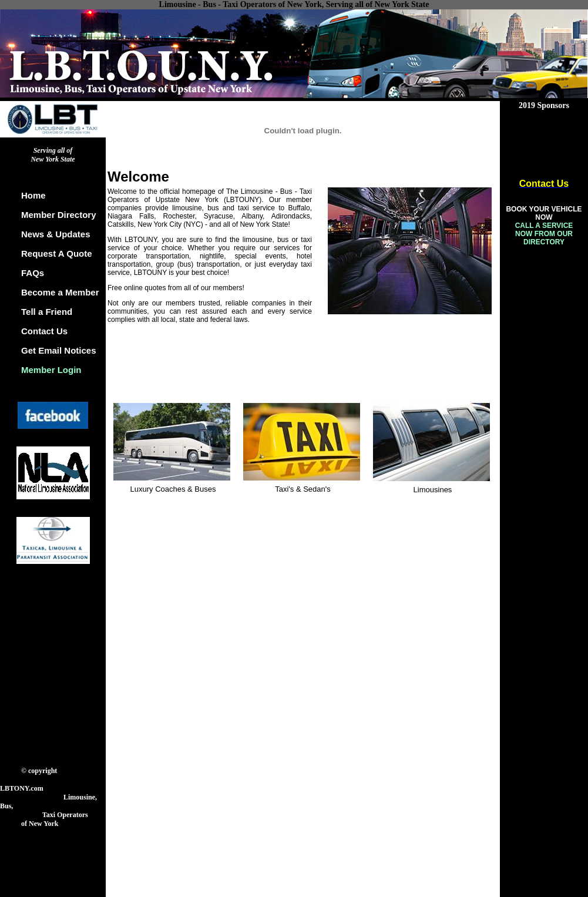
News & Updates (55, 234)
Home (33, 195)
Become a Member (60, 292)
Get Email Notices (58, 350)
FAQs (32, 273)
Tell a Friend (46, 312)
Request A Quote (56, 253)
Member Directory (58, 215)
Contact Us (44, 331)
